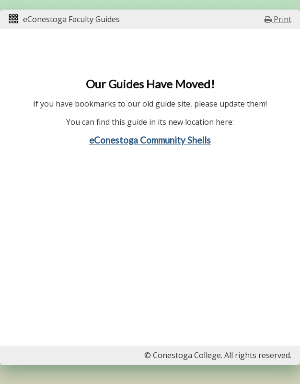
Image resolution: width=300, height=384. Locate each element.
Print (278, 19)
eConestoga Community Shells (150, 140)
